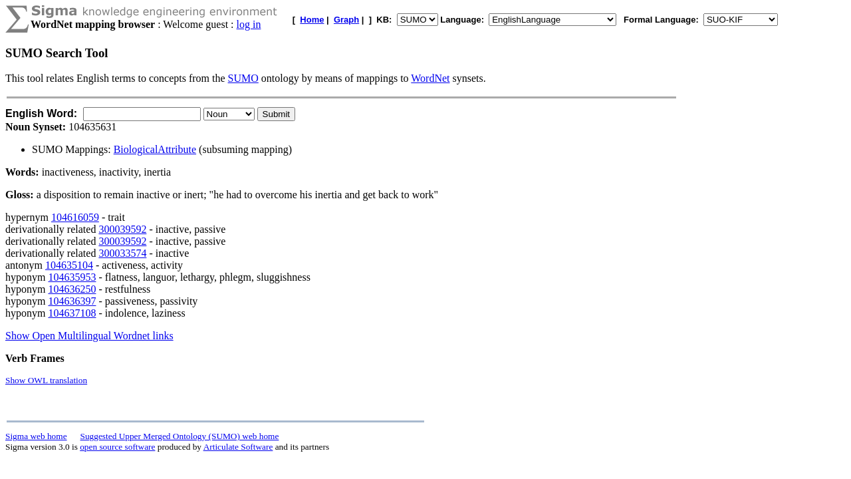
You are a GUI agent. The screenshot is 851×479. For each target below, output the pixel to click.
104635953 (72, 277)
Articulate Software (238, 447)
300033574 (122, 253)
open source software (117, 447)
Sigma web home (36, 436)
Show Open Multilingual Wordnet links (89, 335)
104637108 (72, 313)
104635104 (69, 265)
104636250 (72, 289)
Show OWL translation (46, 380)
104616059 (75, 217)
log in (249, 24)
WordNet (430, 78)
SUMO (243, 78)
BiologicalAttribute (155, 149)
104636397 (72, 301)
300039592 (122, 229)
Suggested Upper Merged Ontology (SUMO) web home (179, 436)
